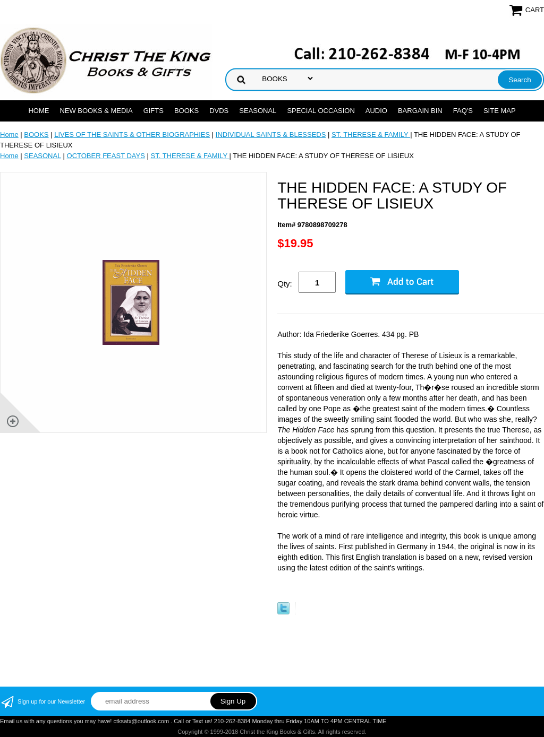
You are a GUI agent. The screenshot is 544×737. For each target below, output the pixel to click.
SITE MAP (499, 111)
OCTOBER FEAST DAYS (106, 156)
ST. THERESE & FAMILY (371, 134)
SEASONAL (257, 111)
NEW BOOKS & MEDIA (96, 111)
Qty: (284, 283)
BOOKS (186, 111)
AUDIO (376, 111)
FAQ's (463, 111)
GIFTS (153, 111)
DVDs (218, 111)
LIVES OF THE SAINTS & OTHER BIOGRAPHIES (132, 134)
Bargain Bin (420, 111)
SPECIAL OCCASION (320, 111)
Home (38, 111)
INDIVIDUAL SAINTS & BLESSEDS (271, 134)
